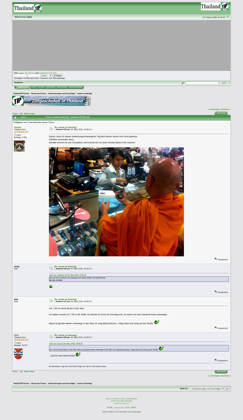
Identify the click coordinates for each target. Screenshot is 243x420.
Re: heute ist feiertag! (65, 127)
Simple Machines (131, 399)
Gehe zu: (184, 389)
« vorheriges (214, 109)
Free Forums (125, 403)
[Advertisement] (121, 45)
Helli (16, 335)
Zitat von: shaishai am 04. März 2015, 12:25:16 (67, 275)
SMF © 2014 (119, 399)
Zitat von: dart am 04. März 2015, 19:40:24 (66, 344)
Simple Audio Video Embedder (121, 401)
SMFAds (116, 403)
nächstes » (225, 109)
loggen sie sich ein (27, 73)
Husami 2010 (119, 408)
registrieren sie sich (48, 73)
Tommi (17, 127)
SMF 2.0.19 (110, 399)
